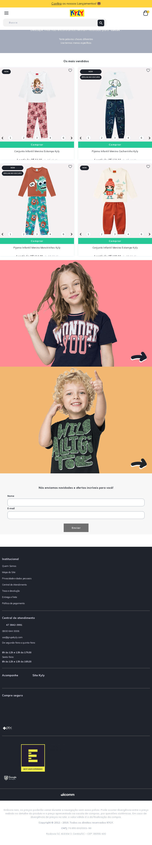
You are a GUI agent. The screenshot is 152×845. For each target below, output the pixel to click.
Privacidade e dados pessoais (17, 578)
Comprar (37, 144)
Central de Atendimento (14, 584)
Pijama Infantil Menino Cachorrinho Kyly (115, 151)
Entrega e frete (9, 597)
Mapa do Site (8, 572)
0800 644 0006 (10, 631)
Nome (10, 496)
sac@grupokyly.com (12, 637)
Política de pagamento (13, 603)
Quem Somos (9, 566)
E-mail (11, 508)
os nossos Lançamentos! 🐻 (81, 3)
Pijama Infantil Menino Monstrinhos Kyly (37, 247)
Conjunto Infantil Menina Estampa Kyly (37, 151)
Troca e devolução (11, 590)
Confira (56, 3)
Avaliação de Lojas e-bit (57, 748)
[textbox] (54, 23)
